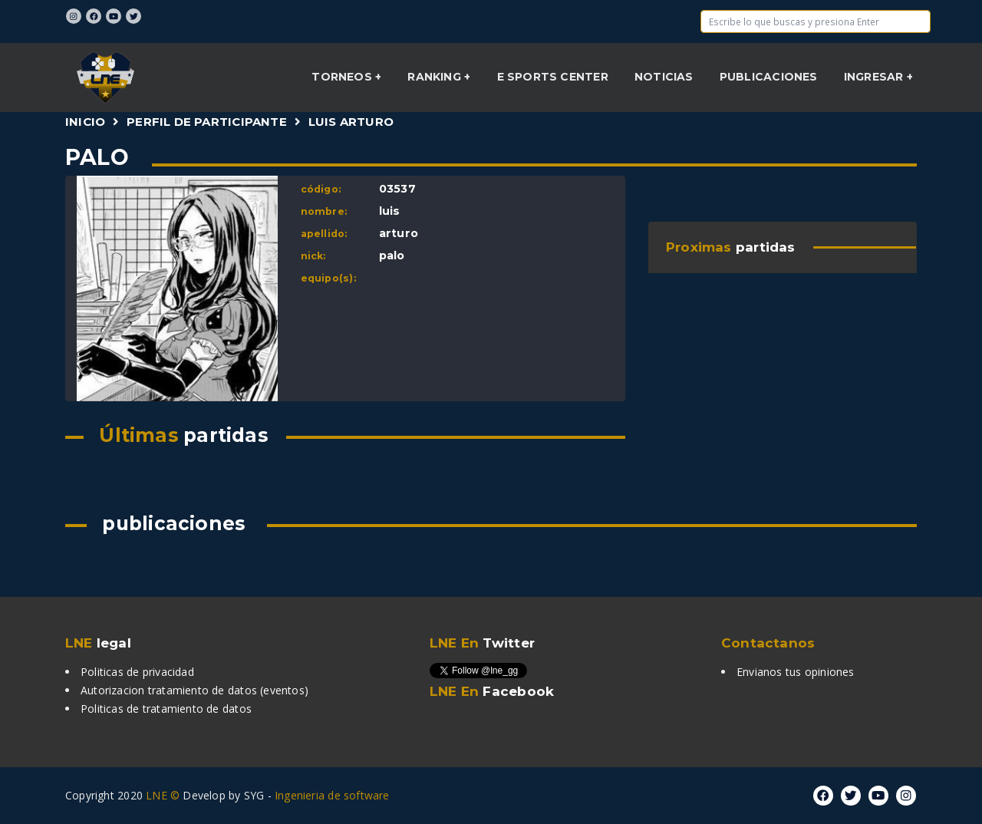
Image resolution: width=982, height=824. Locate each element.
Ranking (435, 77)
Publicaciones (769, 77)
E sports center (552, 77)
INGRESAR (875, 77)
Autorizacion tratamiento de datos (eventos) (194, 690)
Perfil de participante (207, 121)
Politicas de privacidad (137, 671)
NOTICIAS (664, 77)
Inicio (85, 121)
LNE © (163, 795)
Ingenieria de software (332, 795)
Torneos (343, 77)
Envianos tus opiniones (795, 671)
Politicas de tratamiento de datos (166, 708)
